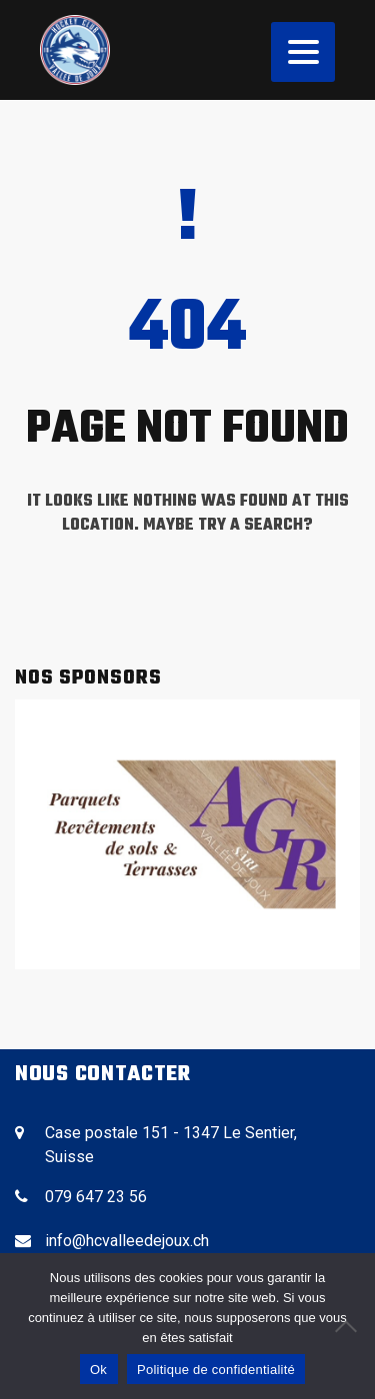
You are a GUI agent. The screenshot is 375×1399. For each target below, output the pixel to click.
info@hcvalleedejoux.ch (127, 1240)
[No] (350, 1326)
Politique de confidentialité (216, 1369)
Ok (98, 1369)
